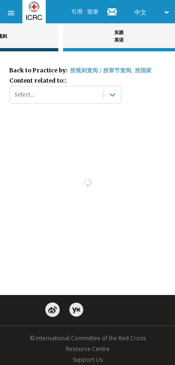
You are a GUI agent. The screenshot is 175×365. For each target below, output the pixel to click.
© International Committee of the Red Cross (88, 338)
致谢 (92, 11)
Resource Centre (88, 349)
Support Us (88, 360)
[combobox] (15, 95)
